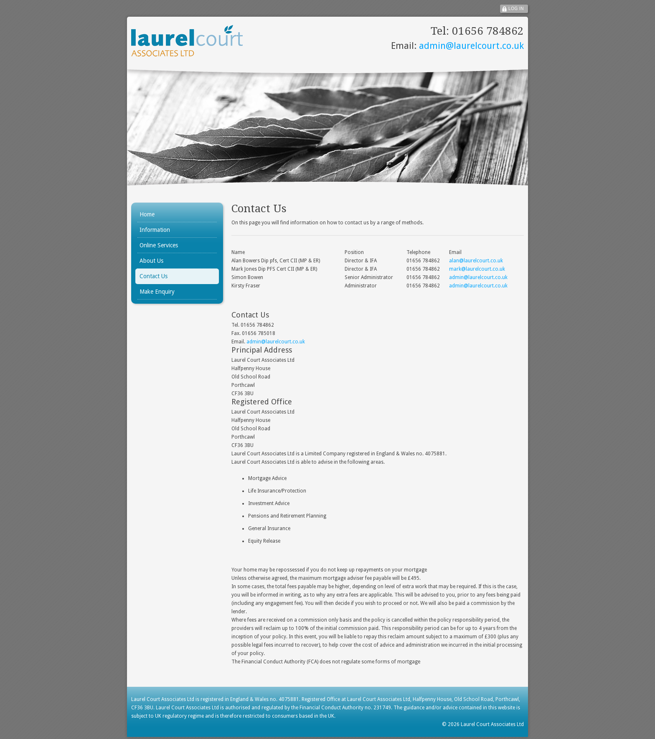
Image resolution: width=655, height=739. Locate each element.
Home (147, 214)
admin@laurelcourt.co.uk (470, 46)
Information (155, 229)
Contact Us (154, 276)
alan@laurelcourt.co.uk (476, 261)
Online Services (159, 245)
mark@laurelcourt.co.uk (477, 269)
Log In (516, 8)
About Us (151, 260)
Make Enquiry (157, 291)
